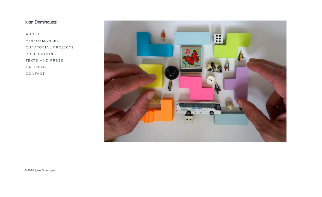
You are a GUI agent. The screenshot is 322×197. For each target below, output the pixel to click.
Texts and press (45, 60)
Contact (35, 73)
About (33, 34)
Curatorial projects (50, 47)
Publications (41, 54)
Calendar (37, 67)
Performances (42, 41)
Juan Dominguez (41, 22)
